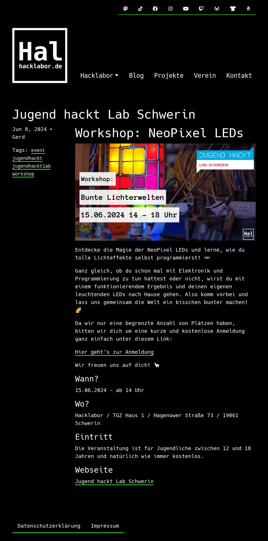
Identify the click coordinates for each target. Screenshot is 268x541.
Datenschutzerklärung (49, 526)
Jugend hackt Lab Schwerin (114, 481)
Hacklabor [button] (96, 75)
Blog (136, 75)
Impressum (105, 526)
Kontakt (239, 75)
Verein (205, 75)
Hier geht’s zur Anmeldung (114, 352)
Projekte (168, 75)
